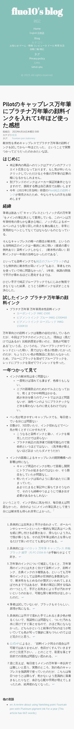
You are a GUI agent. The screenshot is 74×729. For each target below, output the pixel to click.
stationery (30, 138)
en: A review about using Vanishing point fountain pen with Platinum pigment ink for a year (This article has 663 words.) (38, 709)
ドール (51, 45)
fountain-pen (18, 138)
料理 (57, 45)
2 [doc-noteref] (3, 216)
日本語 (40, 33)
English (33, 33)
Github (35, 67)
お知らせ (14, 45)
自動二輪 (34, 49)
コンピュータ (40, 45)
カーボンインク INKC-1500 (33, 313)
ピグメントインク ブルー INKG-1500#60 (42, 317)
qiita (40, 67)
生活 (62, 45)
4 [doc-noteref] (45, 264)
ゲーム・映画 (26, 45)
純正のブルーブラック (50, 261)
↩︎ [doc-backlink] (62, 541)
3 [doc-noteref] (56, 253)
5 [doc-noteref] (42, 269)
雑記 (42, 49)
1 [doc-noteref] (23, 211)
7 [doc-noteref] (53, 510)
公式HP (14, 643)
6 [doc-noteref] (9, 345)
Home (37, 28)
